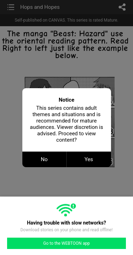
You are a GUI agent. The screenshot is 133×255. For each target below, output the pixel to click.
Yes (88, 159)
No (44, 159)
